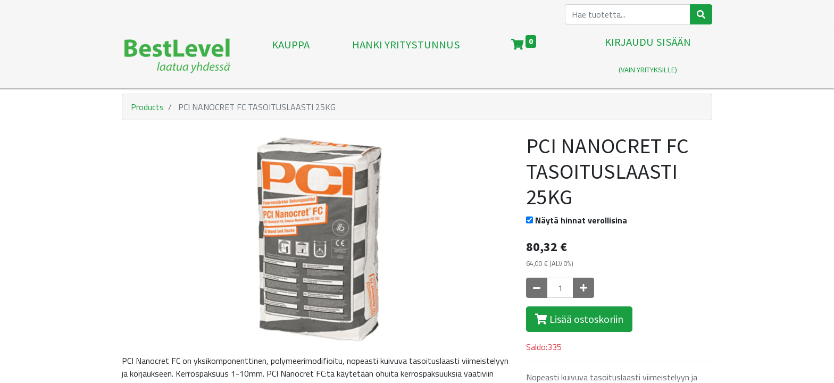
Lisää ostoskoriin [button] (579, 319)
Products (147, 107)
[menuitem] (291, 56)
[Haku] (701, 14)
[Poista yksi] (536, 288)
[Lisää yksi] (583, 288)
